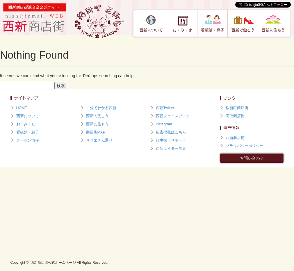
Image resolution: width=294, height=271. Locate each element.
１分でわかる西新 (101, 108)
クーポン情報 (27, 140)
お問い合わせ (252, 158)
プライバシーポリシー (244, 146)
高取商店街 (235, 116)
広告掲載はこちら (171, 132)
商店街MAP (95, 132)
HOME (21, 108)
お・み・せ (182, 23)
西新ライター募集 (171, 149)
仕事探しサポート (171, 140)
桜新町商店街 (237, 108)
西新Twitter (165, 108)
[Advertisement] (147, 211)
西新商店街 (235, 138)
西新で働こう (243, 23)
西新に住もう (273, 23)
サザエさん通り (99, 140)
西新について (151, 23)
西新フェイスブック (173, 116)
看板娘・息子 (212, 23)
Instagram (164, 124)
